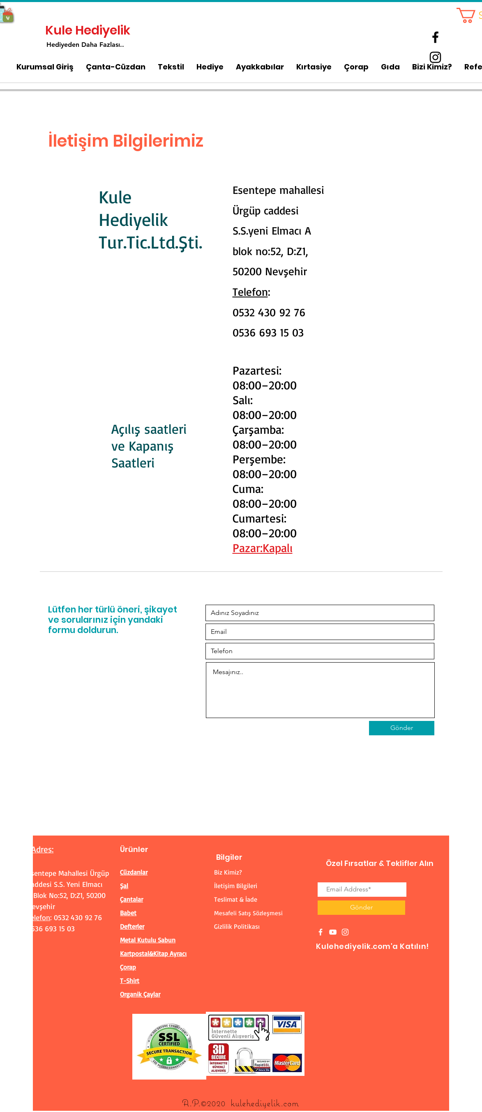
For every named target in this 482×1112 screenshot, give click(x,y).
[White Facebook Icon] (320, 932)
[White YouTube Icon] (332, 932)
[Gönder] (401, 728)
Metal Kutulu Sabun (147, 940)
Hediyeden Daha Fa (76, 44)
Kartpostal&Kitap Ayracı (153, 953)
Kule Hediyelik (87, 30)
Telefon (250, 292)
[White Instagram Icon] (345, 932)
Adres (41, 849)
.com (290, 1103)
